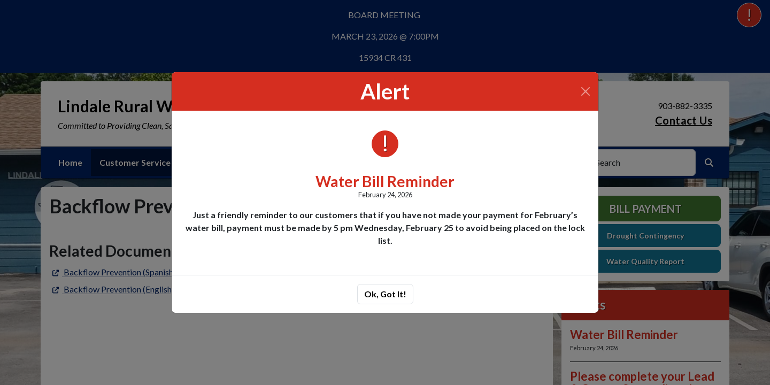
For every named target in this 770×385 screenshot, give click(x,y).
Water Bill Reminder (385, 181)
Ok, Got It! (385, 294)
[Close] (585, 91)
